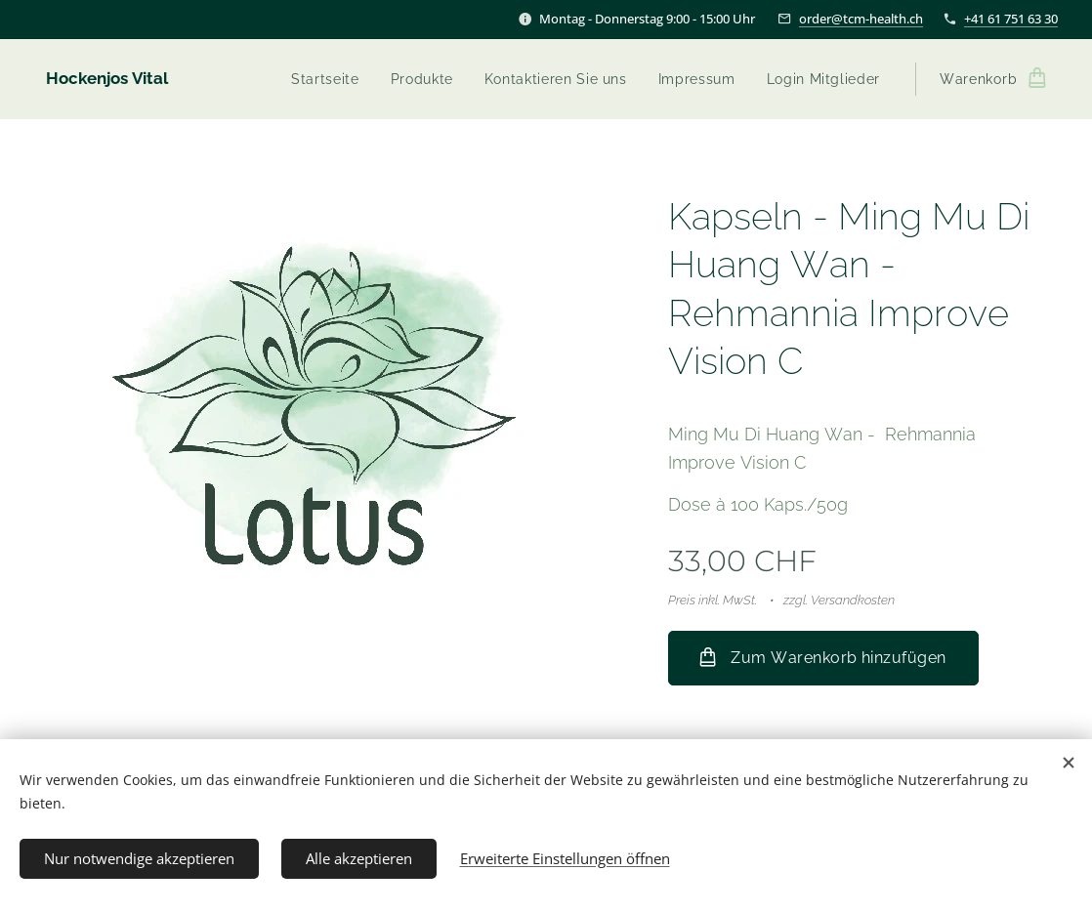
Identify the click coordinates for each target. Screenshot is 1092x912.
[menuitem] (327, 79)
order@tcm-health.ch (861, 18)
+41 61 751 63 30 (1011, 18)
